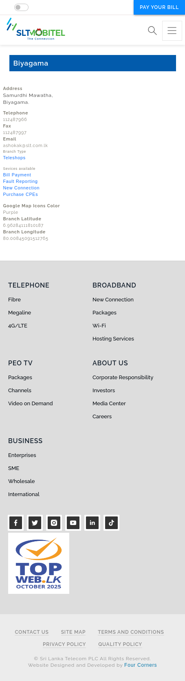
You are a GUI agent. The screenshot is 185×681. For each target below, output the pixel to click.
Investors (103, 390)
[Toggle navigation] (172, 31)
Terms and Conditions (131, 632)
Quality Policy (120, 644)
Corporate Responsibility (122, 377)
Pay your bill (159, 7)
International (24, 494)
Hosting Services (113, 339)
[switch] (21, 7)
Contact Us (31, 632)
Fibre (14, 300)
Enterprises (22, 455)
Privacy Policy (64, 644)
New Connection (21, 187)
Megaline (19, 313)
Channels (19, 390)
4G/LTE (17, 326)
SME (13, 468)
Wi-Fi (99, 326)
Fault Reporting (20, 181)
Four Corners (140, 665)
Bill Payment (17, 174)
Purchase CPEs (20, 194)
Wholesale (21, 481)
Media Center (109, 403)
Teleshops (14, 157)
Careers (102, 416)
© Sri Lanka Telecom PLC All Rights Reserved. (92, 658)
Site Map (73, 632)
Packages (104, 313)
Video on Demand (30, 403)
